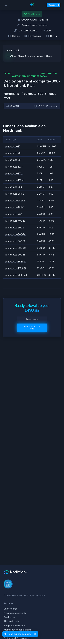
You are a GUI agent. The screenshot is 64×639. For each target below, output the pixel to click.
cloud (7, 73)
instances (33, 76)
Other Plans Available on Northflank (29, 56)
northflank (19, 76)
